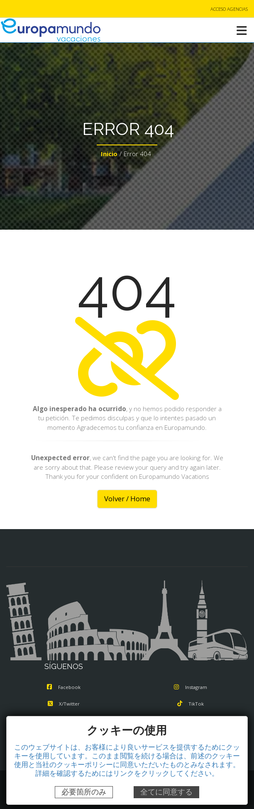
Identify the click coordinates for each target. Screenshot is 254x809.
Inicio (109, 154)
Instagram (190, 687)
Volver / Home (127, 498)
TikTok (190, 704)
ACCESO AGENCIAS (229, 9)
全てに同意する (166, 792)
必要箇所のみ (83, 792)
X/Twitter (64, 704)
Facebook (64, 687)
